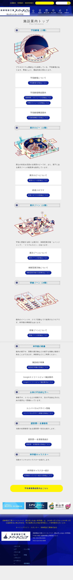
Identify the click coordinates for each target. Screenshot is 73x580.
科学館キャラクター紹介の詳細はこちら (38, 475)
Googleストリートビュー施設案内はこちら (38, 382)
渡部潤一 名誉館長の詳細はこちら (38, 444)
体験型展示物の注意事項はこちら (38, 272)
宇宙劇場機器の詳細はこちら (38, 117)
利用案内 (20, 3)
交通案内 (13, 3)
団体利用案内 (29, 3)
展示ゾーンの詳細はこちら (38, 258)
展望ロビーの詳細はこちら (38, 180)
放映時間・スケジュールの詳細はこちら (38, 97)
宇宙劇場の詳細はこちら (38, 83)
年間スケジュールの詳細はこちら (38, 103)
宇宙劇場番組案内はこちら (36, 488)
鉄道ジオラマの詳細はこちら (38, 195)
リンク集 (27, 549)
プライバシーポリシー (17, 560)
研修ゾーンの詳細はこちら (38, 335)
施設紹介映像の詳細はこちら (38, 367)
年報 (25, 555)
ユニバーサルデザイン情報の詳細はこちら (38, 413)
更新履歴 (27, 563)
